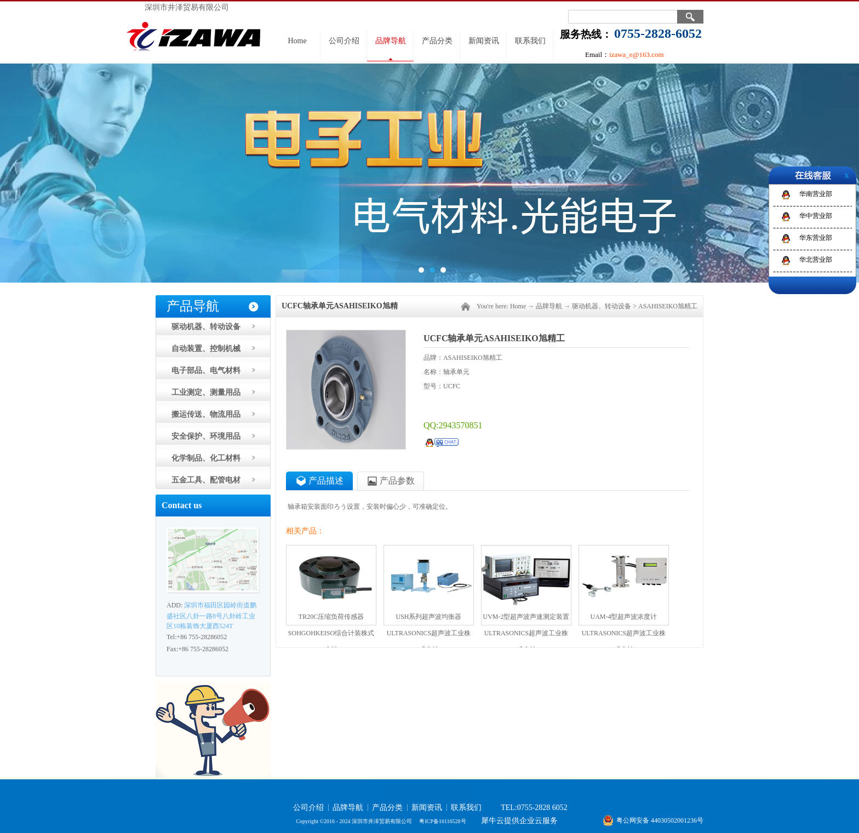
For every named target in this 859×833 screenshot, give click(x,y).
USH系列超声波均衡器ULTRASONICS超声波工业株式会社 (429, 619)
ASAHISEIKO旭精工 (667, 306)
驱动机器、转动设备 (601, 306)
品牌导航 (549, 306)
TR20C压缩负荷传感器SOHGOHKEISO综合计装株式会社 (331, 619)
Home (297, 41)
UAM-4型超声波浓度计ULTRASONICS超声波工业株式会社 (624, 619)
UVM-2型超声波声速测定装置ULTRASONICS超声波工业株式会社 (526, 619)
